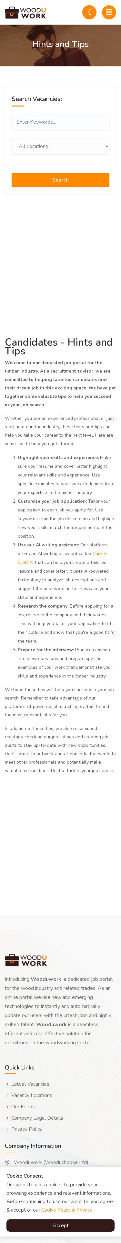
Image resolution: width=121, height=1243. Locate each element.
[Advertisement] (60, 264)
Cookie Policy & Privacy (66, 1210)
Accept (61, 1225)
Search (60, 180)
